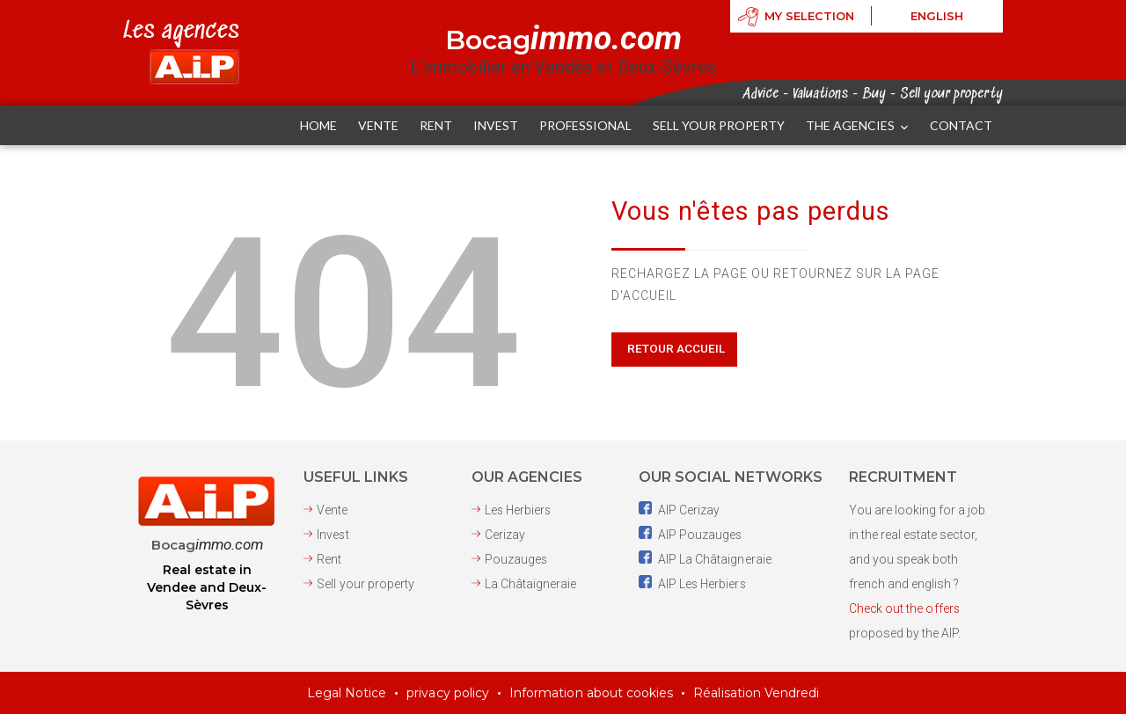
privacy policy (449, 693)
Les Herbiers (519, 510)
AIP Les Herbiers (693, 584)
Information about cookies (591, 693)
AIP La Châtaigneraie (705, 559)
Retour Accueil (676, 348)
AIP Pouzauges (690, 535)
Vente (332, 510)
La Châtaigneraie (530, 584)
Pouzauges (516, 559)
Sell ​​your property (365, 584)
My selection (809, 17)
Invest (333, 535)
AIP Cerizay (679, 510)
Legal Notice (348, 693)
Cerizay (505, 535)
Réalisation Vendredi (755, 693)
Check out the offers (905, 608)
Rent (329, 559)
